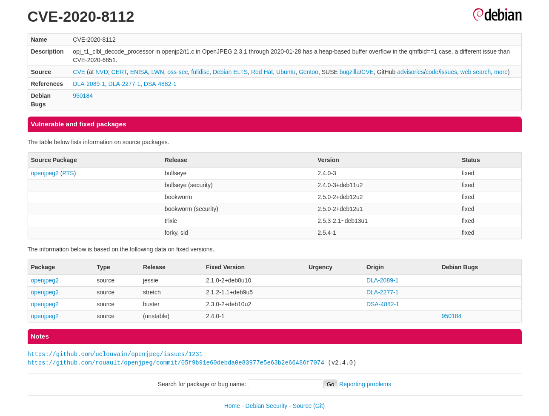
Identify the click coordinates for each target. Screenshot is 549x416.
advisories (410, 71)
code (432, 71)
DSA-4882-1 (160, 83)
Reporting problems (365, 384)
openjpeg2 (45, 173)
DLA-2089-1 (89, 83)
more (501, 71)
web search (475, 71)
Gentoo (308, 71)
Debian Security (267, 405)
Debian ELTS (230, 71)
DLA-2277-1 (125, 83)
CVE (79, 71)
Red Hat (262, 71)
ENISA (139, 71)
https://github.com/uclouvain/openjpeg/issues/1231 (115, 354)
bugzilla (350, 71)
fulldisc (200, 71)
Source (302, 405)
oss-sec (177, 71)
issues (448, 71)
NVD (101, 71)
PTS (68, 173)
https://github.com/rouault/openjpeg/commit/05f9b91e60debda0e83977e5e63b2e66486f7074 (176, 363)
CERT (119, 71)
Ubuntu (285, 71)
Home (232, 405)
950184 (83, 95)
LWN (157, 71)
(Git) (319, 405)
